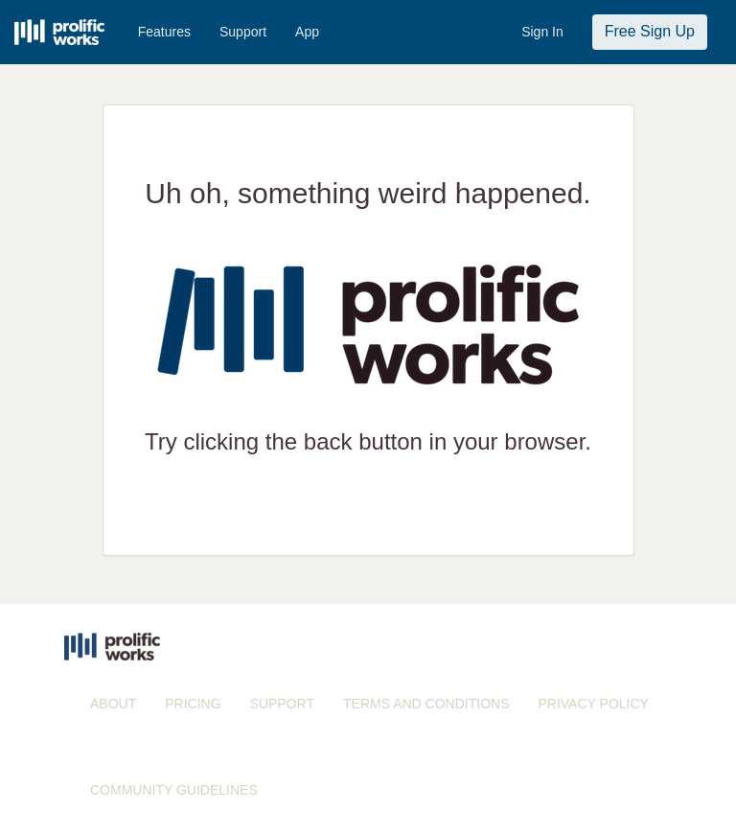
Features (164, 31)
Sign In (542, 31)
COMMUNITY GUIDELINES (174, 790)
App (307, 31)
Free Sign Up (650, 31)
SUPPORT (282, 703)
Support (242, 31)
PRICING (192, 703)
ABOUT (113, 703)
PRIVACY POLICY (593, 703)
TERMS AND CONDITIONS (426, 703)
